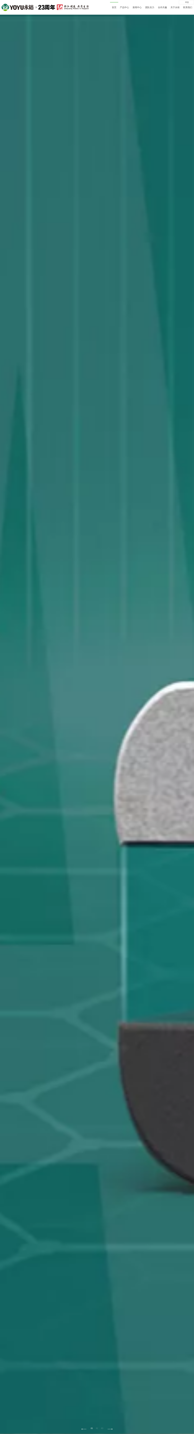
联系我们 (187, 7)
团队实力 (149, 7)
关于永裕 (175, 7)
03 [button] (102, 1428)
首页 (114, 7)
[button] (110, 1429)
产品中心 (124, 7)
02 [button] (97, 1428)
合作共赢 (162, 7)
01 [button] (92, 1428)
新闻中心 (137, 7)
